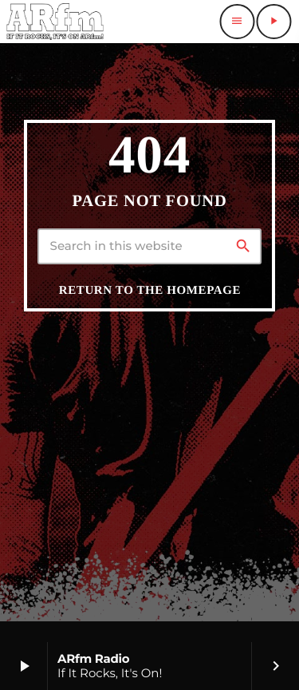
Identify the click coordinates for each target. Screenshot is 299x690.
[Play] (273, 21)
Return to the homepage (150, 290)
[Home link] (54, 21)
